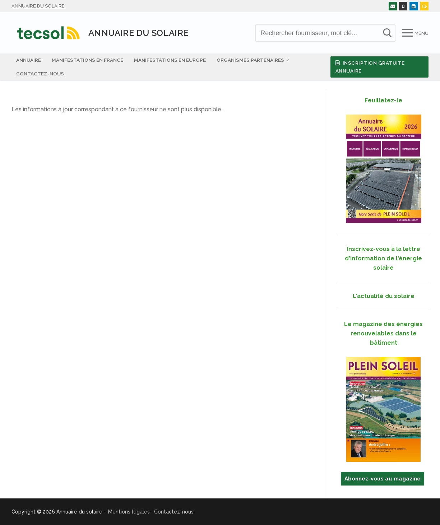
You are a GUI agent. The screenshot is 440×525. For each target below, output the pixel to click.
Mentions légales (129, 512)
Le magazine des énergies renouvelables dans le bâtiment (383, 333)
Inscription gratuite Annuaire (370, 67)
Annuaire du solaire (38, 6)
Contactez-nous (174, 512)
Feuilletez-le (383, 100)
